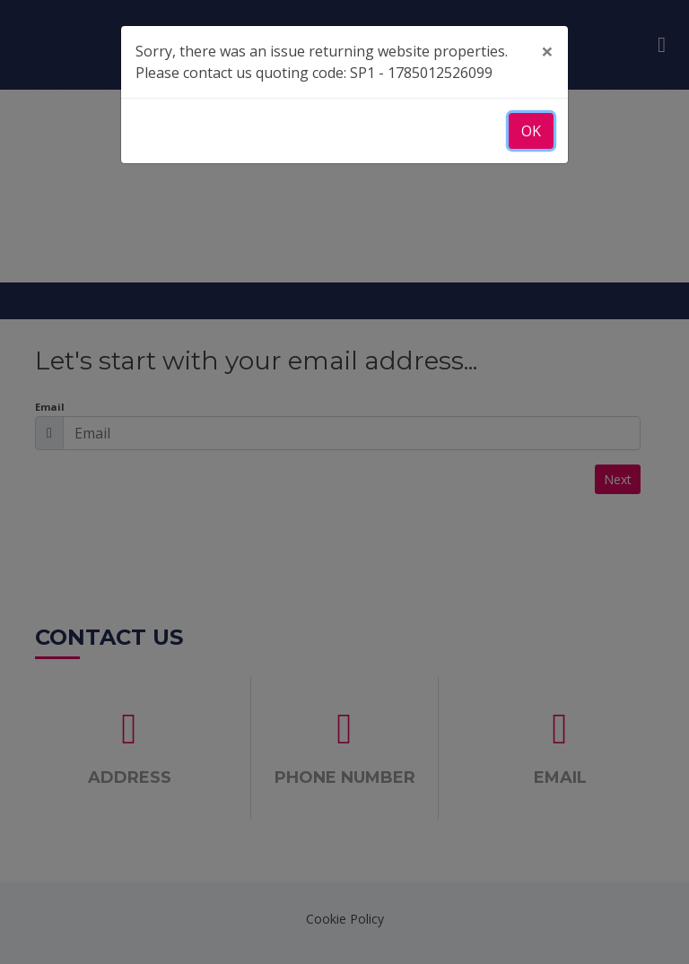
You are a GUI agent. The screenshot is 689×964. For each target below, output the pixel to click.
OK (531, 131)
